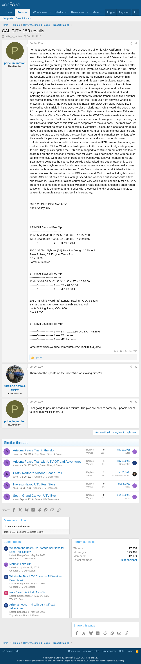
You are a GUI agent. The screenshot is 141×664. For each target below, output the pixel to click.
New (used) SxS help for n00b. (28, 592)
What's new (40, 12)
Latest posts (12, 542)
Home (8, 12)
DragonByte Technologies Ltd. (102, 661)
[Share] (131, 43)
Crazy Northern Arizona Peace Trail (37, 473)
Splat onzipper (128, 559)
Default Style (11, 651)
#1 (136, 43)
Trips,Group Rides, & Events (48, 454)
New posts (7, 18)
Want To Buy (16, 599)
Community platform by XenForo (70, 658)
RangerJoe (124, 464)
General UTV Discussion (47, 477)
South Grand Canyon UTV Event (35, 495)
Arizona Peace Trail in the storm (35, 450)
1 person (39, 357)
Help (121, 651)
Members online (15, 520)
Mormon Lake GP (20, 563)
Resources (77, 12)
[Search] (135, 12)
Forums (22, 12)
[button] (50, 12)
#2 (136, 367)
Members (98, 12)
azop (15, 454)
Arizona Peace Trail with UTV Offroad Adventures (47, 461)
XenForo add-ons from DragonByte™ (60, 661)
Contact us (73, 651)
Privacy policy (109, 651)
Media (59, 12)
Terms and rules (90, 651)
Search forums (24, 18)
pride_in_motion (13, 36)
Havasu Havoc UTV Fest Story (34, 484)
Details (120, 661)
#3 (136, 401)
